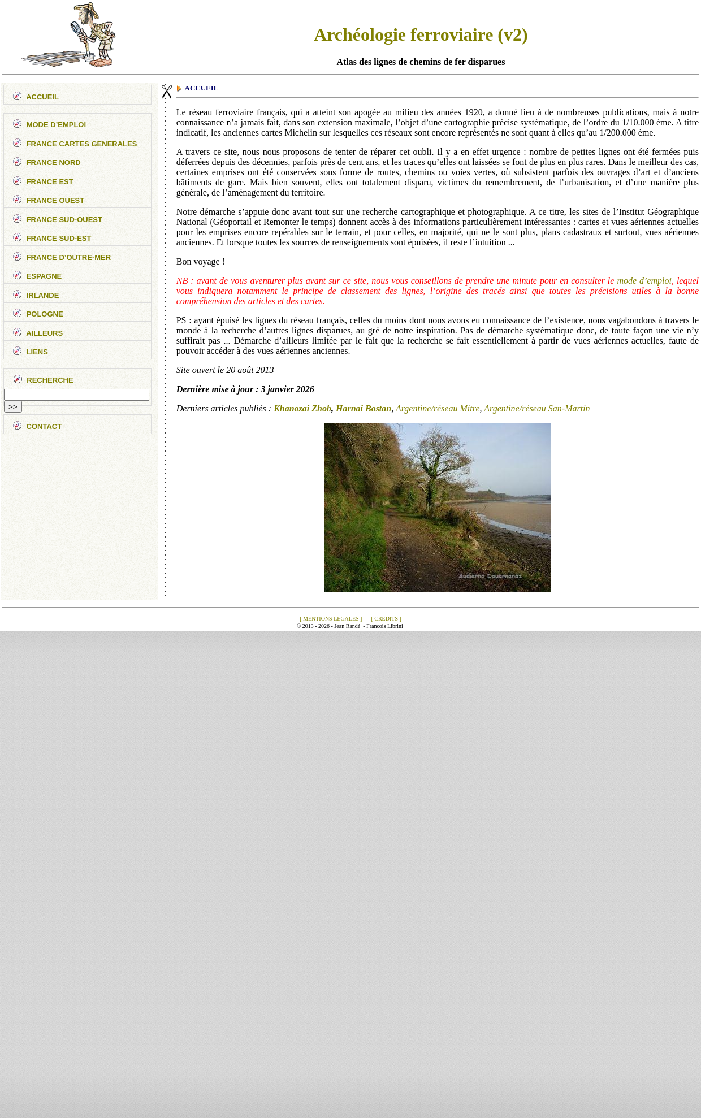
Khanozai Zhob (302, 408)
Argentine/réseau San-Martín (537, 408)
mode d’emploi (644, 280)
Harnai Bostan (363, 408)
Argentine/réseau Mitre (438, 408)
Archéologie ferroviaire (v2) (421, 34)
